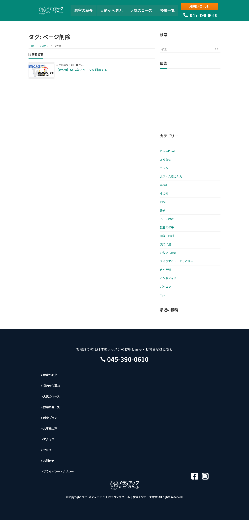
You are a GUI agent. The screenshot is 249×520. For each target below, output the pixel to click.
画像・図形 (167, 236)
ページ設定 (167, 219)
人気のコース (142, 9)
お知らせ (165, 159)
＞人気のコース (50, 396)
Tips (162, 295)
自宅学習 (165, 270)
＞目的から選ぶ (50, 385)
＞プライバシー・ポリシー (57, 471)
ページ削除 (55, 45)
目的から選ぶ (111, 9)
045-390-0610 (200, 14)
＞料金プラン (48, 417)
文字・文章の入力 (171, 176)
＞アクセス (47, 439)
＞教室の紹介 (48, 375)
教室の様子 (167, 227)
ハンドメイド (168, 278)
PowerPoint (167, 151)
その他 (164, 193)
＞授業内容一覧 (50, 407)
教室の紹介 (82, 9)
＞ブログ (46, 450)
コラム (164, 168)
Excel (163, 202)
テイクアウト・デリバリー (176, 261)
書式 (162, 210)
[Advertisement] (190, 101)
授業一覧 (169, 9)
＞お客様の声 (48, 428)
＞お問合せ (47, 460)
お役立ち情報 (168, 253)
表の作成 (165, 244)
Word (163, 185)
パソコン (165, 286)
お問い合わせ (199, 6)
